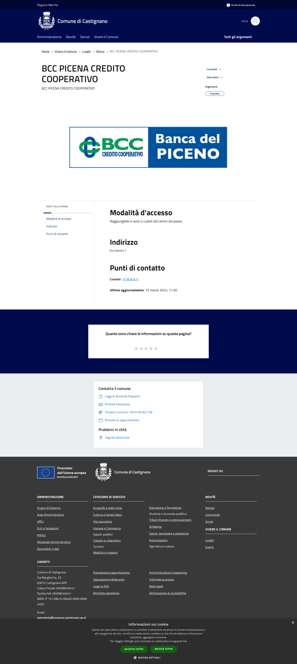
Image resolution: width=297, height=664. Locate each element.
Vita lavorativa (102, 521)
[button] (148, 657)
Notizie (209, 508)
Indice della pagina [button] (57, 206)
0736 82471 (131, 279)
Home (45, 51)
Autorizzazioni (158, 540)
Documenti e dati (48, 548)
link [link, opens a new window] (185, 641)
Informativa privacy (161, 579)
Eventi (209, 547)
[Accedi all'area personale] (241, 5)
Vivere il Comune (66, 51)
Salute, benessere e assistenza (169, 533)
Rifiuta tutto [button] (164, 649)
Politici (41, 535)
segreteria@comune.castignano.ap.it (61, 617)
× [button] (292, 622)
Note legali (156, 586)
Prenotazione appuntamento (111, 572)
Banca (100, 51)
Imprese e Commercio (107, 528)
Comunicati (212, 514)
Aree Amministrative (50, 514)
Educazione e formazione (165, 507)
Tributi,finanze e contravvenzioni (170, 519)
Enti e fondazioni (48, 528)
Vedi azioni (215, 77)
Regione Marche (47, 5)
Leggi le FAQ (101, 586)
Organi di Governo (48, 508)
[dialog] (148, 641)
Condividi (214, 69)
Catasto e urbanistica (106, 540)
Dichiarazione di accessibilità (167, 593)
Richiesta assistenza (106, 593)
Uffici (40, 521)
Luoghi (86, 51)
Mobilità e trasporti (105, 552)
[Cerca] (255, 21)
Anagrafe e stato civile (107, 508)
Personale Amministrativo (54, 542)
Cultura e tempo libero (107, 514)
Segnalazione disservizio (108, 579)
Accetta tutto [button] (133, 649)
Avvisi (209, 521)
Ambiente (155, 526)
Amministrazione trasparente (168, 572)
